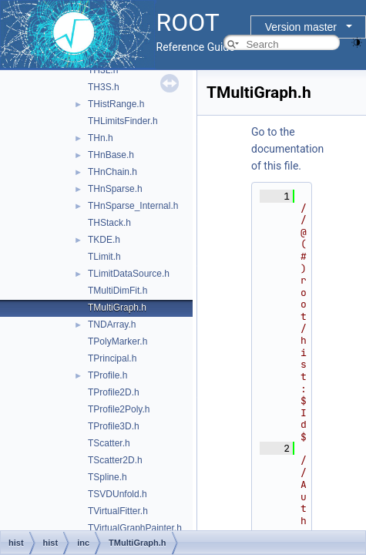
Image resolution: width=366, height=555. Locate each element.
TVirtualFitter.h (118, 511)
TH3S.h (103, 87)
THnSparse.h (115, 188)
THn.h (100, 138)
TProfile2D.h (113, 392)
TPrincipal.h (112, 358)
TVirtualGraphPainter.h (135, 528)
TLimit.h (104, 256)
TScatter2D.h (115, 460)
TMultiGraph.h (117, 307)
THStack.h (109, 222)
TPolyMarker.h (117, 341)
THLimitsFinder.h (123, 121)
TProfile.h (107, 375)
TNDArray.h (112, 324)
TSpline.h (107, 477)
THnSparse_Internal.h (133, 205)
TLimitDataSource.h (129, 273)
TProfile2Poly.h (118, 409)
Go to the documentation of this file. (287, 149)
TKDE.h (104, 239)
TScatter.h (109, 443)
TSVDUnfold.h (117, 494)
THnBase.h (111, 155)
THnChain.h (112, 171)
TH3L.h (103, 70)
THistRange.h (116, 104)
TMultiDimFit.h (117, 290)
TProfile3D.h (113, 426)
